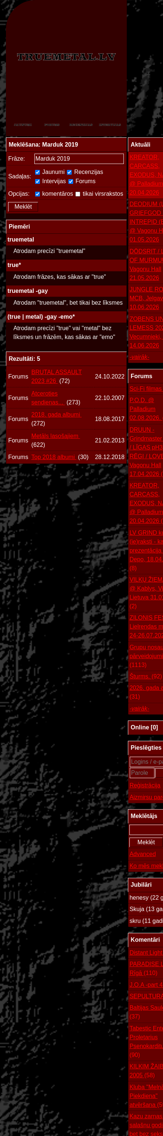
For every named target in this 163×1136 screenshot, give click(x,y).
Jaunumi (50, 172)
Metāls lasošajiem (55, 436)
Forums (82, 181)
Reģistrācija (144, 785)
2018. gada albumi (56, 414)
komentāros (54, 194)
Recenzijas (85, 172)
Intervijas (50, 181)
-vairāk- (139, 357)
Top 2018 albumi (54, 457)
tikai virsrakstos (99, 194)
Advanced (142, 854)
